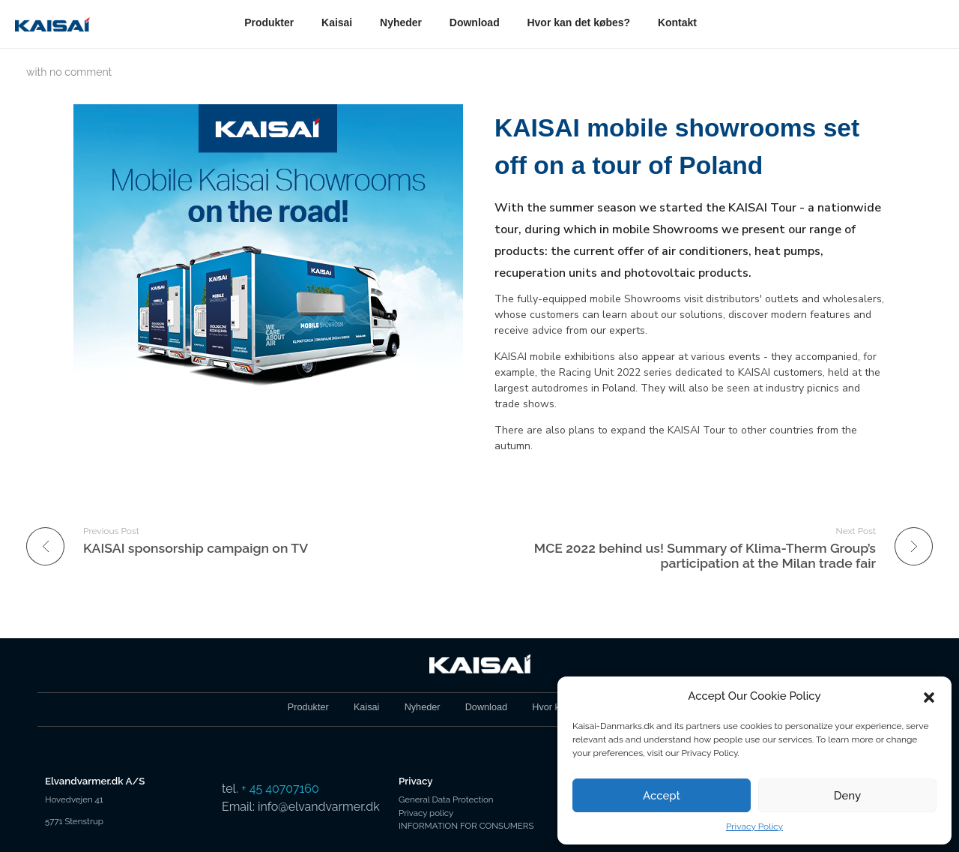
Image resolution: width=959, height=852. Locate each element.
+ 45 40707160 (280, 789)
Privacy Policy (754, 826)
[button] (929, 696)
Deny (847, 795)
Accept (661, 795)
